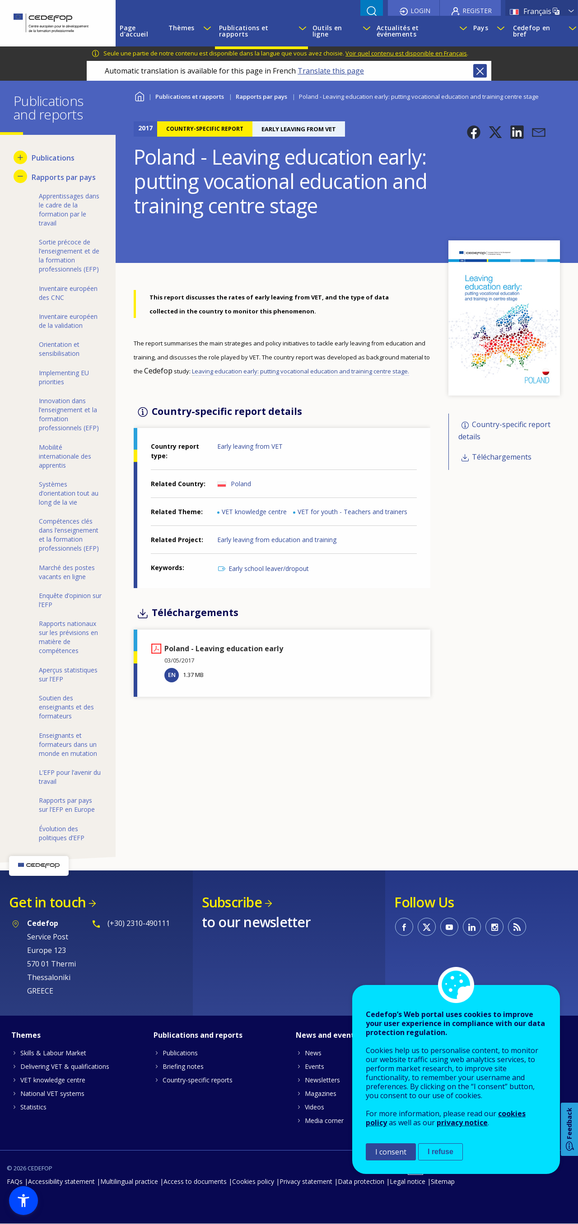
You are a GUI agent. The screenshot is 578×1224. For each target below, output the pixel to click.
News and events (327, 1035)
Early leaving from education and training (276, 539)
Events (314, 1066)
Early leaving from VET (250, 446)
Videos (314, 1107)
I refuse (440, 1151)
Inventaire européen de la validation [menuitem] (68, 321)
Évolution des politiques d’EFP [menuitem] (61, 833)
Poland (241, 483)
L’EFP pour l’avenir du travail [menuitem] (70, 777)
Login (420, 10)
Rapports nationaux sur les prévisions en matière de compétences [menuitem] (68, 637)
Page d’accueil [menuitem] (134, 30)
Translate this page (331, 71)
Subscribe (232, 902)
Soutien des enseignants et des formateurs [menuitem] (66, 707)
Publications (180, 1053)
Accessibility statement (61, 1181)
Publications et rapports (189, 96)
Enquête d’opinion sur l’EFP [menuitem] (70, 600)
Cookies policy (253, 1181)
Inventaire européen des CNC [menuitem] (68, 293)
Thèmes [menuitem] (181, 27)
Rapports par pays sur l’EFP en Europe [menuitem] (67, 805)
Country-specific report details (504, 430)
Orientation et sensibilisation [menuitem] (59, 349)
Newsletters (322, 1080)
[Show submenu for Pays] (500, 31)
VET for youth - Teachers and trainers (352, 511)
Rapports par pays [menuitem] (64, 177)
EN (172, 675)
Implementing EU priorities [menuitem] (64, 377)
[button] (474, 132)
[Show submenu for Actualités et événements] (462, 31)
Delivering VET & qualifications (64, 1066)
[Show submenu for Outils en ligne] (365, 31)
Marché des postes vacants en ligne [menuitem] (67, 572)
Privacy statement (306, 1181)
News (313, 1053)
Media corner (324, 1120)
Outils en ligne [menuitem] (327, 30)
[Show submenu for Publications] (20, 157)
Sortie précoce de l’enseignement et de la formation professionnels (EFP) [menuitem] (69, 255)
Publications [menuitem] (53, 158)
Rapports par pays (261, 96)
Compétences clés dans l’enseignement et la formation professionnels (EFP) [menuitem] (69, 534)
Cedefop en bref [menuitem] (531, 30)
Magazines (320, 1093)
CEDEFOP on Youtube (449, 927)
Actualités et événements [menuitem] (398, 30)
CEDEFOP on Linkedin (472, 927)
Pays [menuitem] (480, 27)
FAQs (15, 1181)
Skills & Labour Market (53, 1053)
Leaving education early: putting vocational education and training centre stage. (300, 371)
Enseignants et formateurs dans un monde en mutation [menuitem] (68, 744)
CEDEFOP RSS (517, 927)
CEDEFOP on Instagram (494, 927)
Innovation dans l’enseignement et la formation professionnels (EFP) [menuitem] (69, 414)
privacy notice (462, 1122)
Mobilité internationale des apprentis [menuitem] (65, 456)
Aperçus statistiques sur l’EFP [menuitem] (68, 674)
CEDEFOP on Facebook (404, 927)
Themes (26, 1035)
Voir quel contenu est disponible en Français (406, 53)
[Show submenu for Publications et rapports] (301, 31)
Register (477, 10)
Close (480, 71)
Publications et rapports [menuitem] (243, 30)
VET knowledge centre (254, 511)
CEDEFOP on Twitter (427, 927)
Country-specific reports (198, 1080)
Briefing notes (183, 1066)
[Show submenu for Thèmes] (207, 31)
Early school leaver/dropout (268, 568)
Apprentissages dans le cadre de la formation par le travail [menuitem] (69, 209)
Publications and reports (198, 1035)
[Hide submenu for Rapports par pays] (20, 176)
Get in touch (47, 902)
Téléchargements (501, 457)
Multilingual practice (129, 1181)
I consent (390, 1152)
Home (139, 95)
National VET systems (52, 1093)
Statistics (33, 1107)
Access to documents (195, 1181)
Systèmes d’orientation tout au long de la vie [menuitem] (68, 493)
